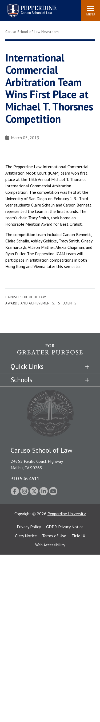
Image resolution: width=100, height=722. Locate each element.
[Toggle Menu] (90, 10)
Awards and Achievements (29, 303)
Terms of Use (54, 535)
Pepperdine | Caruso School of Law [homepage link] (31, 7)
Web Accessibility (50, 544)
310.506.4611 (25, 478)
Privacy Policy (29, 526)
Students (67, 303)
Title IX (78, 535)
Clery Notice (26, 535)
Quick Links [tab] (27, 366)
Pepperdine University (66, 513)
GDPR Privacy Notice (64, 526)
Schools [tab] (21, 380)
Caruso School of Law (25, 297)
